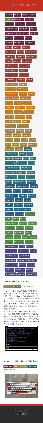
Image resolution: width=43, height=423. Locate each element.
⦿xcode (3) (21, 274)
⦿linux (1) (28, 149)
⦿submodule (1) (10, 228)
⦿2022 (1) (33, 15)
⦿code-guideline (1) (12, 66)
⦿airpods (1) (10, 24)
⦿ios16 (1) (32, 140)
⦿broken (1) (17, 47)
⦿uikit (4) (29, 246)
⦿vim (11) (23, 265)
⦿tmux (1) (25, 237)
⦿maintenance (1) (11, 163)
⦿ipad (12, 286)
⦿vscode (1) (31, 265)
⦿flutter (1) (10, 116)
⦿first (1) (9, 112)
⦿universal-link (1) (12, 255)
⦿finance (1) (30, 107)
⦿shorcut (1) (10, 214)
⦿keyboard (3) (32, 144)
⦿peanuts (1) (30, 177)
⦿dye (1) (31, 93)
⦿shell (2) (27, 209)
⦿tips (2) (17, 237)
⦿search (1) (9, 209)
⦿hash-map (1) (10, 130)
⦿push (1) (9, 191)
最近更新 (11, 5)
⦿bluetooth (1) (30, 42)
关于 (27, 5)
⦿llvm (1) (30, 153)
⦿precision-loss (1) (20, 181)
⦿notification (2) (11, 177)
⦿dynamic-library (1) (12, 98)
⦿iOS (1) (17, 140)
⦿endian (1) (18, 103)
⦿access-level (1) (18, 19)
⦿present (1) (31, 181)
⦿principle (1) (10, 186)
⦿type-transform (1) (12, 246)
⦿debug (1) (23, 84)
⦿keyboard (23, 366)
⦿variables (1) (31, 260)
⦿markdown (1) (22, 163)
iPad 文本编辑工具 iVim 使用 (16, 281)
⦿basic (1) (9, 42)
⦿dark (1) (29, 79)
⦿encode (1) (9, 103)
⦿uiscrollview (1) (11, 251)
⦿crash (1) (21, 79)
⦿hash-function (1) (23, 126)
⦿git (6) (8, 121)
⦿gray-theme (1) (10, 126)
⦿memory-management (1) (13, 167)
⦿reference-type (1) (12, 195)
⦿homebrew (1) (26, 135)
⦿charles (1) (20, 56)
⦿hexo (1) (28, 130)
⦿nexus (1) (31, 172)
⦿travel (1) (29, 242)
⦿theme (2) (28, 232)
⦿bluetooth (8, 366)
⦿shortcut (33, 366)
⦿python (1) (17, 191)
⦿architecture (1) (23, 33)
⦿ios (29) (24, 140)
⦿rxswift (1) (28, 204)
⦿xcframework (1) (11, 274)
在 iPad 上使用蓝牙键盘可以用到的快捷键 (20, 361)
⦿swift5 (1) (29, 228)
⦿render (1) (31, 195)
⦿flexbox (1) (18, 112)
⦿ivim (6, 286)
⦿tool (18, 286)
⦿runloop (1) (19, 204)
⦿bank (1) (28, 38)
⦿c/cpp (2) (20, 52)
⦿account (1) (30, 19)
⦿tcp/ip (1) (9, 232)
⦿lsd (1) (26, 158)
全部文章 (20, 5)
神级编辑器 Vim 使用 (14, 324)
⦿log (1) (8, 158)
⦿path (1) (21, 177)
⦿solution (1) (30, 214)
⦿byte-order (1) (10, 52)
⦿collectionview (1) (12, 70)
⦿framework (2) (19, 116)
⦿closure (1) (17, 61)
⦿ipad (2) (15, 144)
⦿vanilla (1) (21, 260)
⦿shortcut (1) (19, 214)
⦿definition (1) (23, 89)
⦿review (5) (19, 200)
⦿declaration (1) (11, 89)
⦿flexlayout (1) (29, 112)
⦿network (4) (22, 172)
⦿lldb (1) (22, 153)
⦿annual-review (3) (11, 28)
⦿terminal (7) (19, 232)
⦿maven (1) (31, 163)
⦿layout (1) (19, 149)
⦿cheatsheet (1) (31, 56)
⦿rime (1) (28, 200)
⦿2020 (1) (17, 15)
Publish (26, 411)
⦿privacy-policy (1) (23, 186)
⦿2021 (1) (25, 15)
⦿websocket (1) (19, 269)
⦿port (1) (9, 181)
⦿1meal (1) (9, 15)
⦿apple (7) (33, 28)
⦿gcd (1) (29, 116)
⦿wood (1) (29, 269)
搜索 (33, 5)
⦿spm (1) (8, 218)
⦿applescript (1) (11, 33)
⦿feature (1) (10, 107)
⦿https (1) (9, 140)
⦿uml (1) (33, 251)
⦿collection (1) (24, 66)
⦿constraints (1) (11, 79)
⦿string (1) (32, 223)
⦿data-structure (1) (12, 84)
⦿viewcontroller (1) (12, 265)
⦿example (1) (28, 103)
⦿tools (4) (9, 242)
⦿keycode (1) (10, 149)
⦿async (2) (9, 38)
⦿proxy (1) (34, 186)
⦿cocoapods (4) (27, 61)
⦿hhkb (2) (9, 135)
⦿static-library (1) (12, 223)
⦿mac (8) (33, 158)
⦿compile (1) (24, 70)
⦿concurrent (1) (24, 75)
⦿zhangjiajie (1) (31, 274)
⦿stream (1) (23, 223)
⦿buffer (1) (26, 47)
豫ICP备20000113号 (29, 409)
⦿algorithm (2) (19, 24)
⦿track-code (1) (19, 242)
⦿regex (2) (23, 195)
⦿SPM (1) (8, 19)
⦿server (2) (18, 209)
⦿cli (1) (8, 61)
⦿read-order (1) (27, 191)
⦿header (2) (19, 130)
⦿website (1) (10, 269)
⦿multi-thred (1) (11, 172)
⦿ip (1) (8, 144)
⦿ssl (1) (23, 218)
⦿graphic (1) (26, 121)
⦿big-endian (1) (19, 42)
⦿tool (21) (33, 237)
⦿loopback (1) (17, 158)
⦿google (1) (16, 121)
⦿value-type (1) (10, 260)
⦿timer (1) (9, 237)
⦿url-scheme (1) (24, 255)
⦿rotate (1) (9, 204)
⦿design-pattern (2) (12, 93)
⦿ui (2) (22, 246)
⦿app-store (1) (23, 28)
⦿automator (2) (18, 38)
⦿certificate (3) (31, 52)
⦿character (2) (10, 56)
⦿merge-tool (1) (26, 167)
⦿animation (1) (30, 24)
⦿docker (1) (23, 93)
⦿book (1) (9, 47)
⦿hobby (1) (17, 135)
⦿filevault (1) (19, 107)
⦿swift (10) (20, 228)
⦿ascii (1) (34, 33)
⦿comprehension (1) (11, 75)
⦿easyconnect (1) (25, 98)
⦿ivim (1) (23, 144)
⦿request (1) (10, 200)
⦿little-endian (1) (11, 153)
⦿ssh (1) (15, 218)
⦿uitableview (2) (24, 251)
